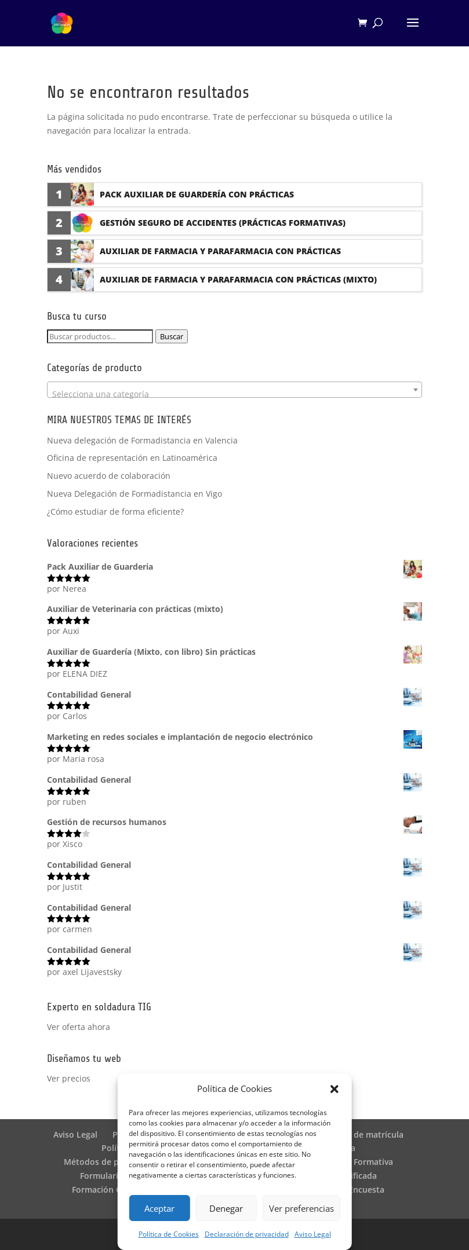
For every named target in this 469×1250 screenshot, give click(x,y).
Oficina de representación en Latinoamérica (132, 457)
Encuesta (366, 1189)
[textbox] (234, 394)
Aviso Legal (313, 1234)
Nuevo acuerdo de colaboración (108, 475)
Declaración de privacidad (247, 1234)
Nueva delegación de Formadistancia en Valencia (142, 440)
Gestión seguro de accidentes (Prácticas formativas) (223, 222)
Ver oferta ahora (78, 1026)
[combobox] (234, 390)
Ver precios (68, 1078)
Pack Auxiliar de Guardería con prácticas (197, 194)
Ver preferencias (301, 1208)
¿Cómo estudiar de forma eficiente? (115, 511)
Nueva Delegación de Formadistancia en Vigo (134, 493)
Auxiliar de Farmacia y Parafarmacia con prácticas (220, 250)
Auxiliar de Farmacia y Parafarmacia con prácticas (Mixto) (238, 279)
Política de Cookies (169, 1234)
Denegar (226, 1208)
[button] (334, 1089)
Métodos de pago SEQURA (116, 1161)
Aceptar (159, 1208)
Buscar (171, 336)
